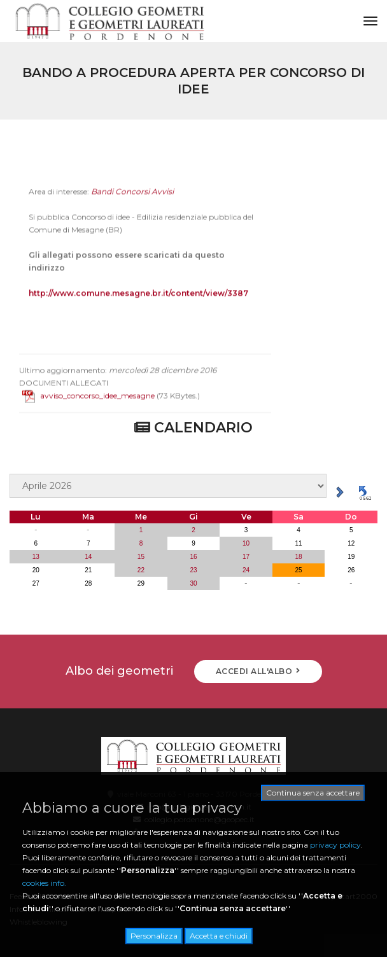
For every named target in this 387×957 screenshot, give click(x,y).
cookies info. (44, 883)
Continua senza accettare (313, 792)
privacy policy (335, 845)
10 (246, 543)
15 (140, 556)
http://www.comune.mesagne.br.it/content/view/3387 (138, 303)
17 (246, 556)
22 (140, 570)
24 (246, 570)
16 (193, 556)
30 (193, 583)
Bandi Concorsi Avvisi (132, 201)
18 (298, 556)
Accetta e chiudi (219, 935)
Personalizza (154, 935)
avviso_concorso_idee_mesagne (88, 405)
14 (88, 556)
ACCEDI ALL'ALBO (258, 671)
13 (35, 556)
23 (193, 570)
